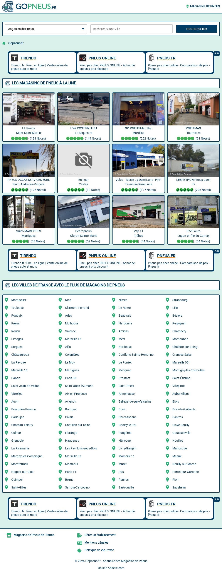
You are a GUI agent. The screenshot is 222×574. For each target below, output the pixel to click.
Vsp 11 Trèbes (139, 236)
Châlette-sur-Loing (184, 347)
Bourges (70, 409)
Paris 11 (70, 472)
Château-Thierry (22, 425)
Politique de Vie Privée (99, 550)
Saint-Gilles (18, 487)
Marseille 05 (180, 362)
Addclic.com (116, 568)
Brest (122, 409)
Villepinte (178, 386)
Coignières (72, 354)
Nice (68, 300)
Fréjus (15, 323)
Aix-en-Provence (76, 393)
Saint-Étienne (181, 378)
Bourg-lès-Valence (23, 409)
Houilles (177, 440)
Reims (69, 479)
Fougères (125, 432)
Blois (175, 401)
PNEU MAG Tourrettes (194, 134)
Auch (14, 401)
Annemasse (127, 393)
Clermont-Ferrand (77, 307)
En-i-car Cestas (84, 185)
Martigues (72, 370)
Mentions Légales (96, 542)
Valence (70, 331)
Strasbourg (180, 300)
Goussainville (181, 432)
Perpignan (179, 323)
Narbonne (125, 323)
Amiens (124, 331)
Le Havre (125, 307)
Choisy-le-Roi (127, 425)
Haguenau (72, 440)
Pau (121, 472)
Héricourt (125, 440)
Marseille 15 (73, 339)
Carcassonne (127, 417)
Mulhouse (71, 323)
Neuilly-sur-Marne (184, 464)
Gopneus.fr (16, 43)
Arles (68, 315)
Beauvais (125, 315)
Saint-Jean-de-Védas (25, 386)
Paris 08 (70, 378)
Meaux (177, 456)
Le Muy (70, 362)
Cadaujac (17, 417)
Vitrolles (16, 393)
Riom (175, 479)
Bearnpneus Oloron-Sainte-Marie (84, 236)
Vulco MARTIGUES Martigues (29, 236)
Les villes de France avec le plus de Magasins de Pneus (68, 285)
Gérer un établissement (100, 535)
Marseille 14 (19, 370)
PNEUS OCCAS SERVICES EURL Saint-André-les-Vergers (29, 185)
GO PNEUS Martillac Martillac (139, 134)
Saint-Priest (126, 386)
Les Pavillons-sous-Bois (81, 448)
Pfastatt (124, 378)
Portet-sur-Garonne (185, 472)
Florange (71, 432)
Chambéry (179, 331)
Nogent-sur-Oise (22, 472)
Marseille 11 (127, 456)
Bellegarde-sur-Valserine (135, 401)
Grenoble (17, 440)
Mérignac (125, 370)
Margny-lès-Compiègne (26, 456)
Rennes (124, 479)
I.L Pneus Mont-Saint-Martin (29, 134)
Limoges (17, 339)
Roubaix (16, 315)
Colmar (16, 432)
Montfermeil (19, 464)
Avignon (70, 401)
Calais (69, 417)
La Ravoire (18, 362)
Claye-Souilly (180, 425)
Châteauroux (20, 354)
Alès (68, 347)
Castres (177, 417)
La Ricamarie (20, 448)
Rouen (15, 331)
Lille (175, 307)
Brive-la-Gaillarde (183, 409)
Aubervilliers (180, 393)
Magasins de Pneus (205, 6)
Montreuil (71, 464)
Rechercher (196, 29)
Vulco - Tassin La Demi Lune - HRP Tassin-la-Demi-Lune (139, 185)
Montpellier (18, 300)
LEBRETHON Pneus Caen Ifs (194, 185)
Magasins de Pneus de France (34, 535)
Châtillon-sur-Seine (77, 425)
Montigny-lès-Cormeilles (188, 370)
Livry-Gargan (127, 448)
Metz (122, 339)
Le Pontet (125, 362)
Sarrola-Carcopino (77, 487)
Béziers (177, 315)
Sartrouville (126, 487)
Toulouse (17, 307)
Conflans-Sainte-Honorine (136, 354)
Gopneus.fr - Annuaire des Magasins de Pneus (116, 561)
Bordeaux (125, 347)
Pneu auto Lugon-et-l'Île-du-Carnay (194, 236)
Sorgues (16, 347)
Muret (123, 464)
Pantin (15, 378)
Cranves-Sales (182, 354)
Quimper (17, 479)
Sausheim (179, 487)
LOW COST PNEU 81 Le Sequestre (84, 134)
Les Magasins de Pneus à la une (44, 83)
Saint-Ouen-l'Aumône (79, 386)
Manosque (179, 448)
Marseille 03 (73, 456)
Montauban (180, 339)
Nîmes (123, 300)
